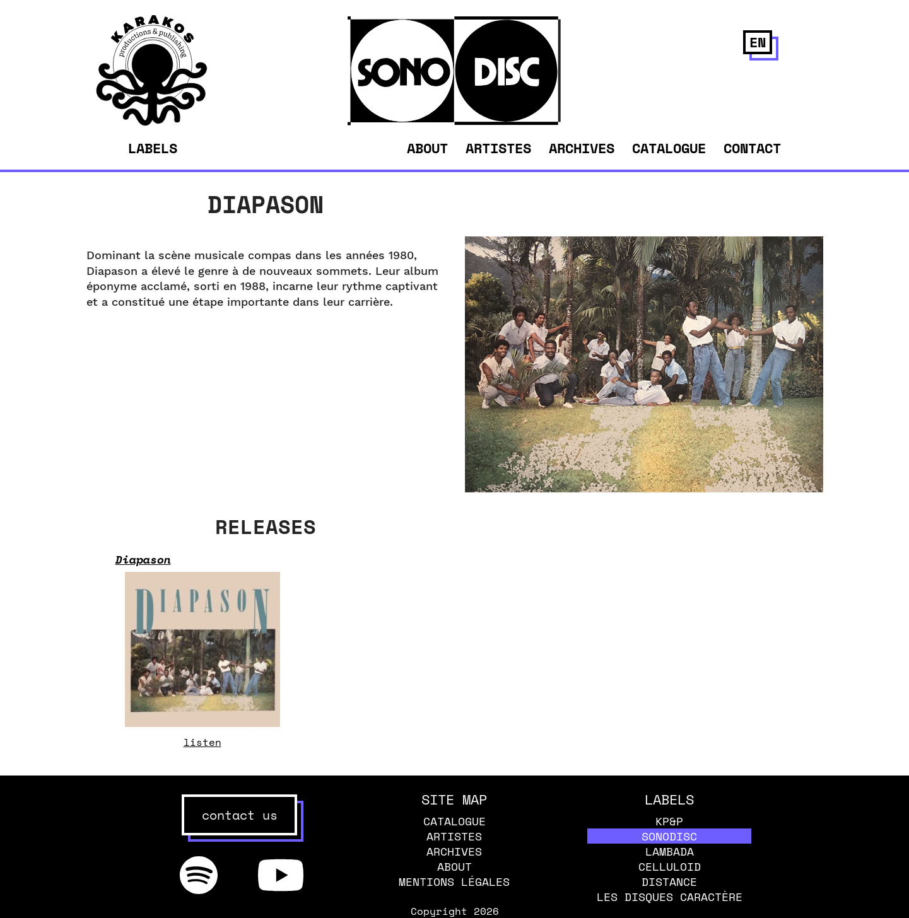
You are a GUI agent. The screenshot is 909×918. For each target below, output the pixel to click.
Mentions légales (454, 881)
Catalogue (669, 147)
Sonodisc (669, 836)
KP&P (669, 821)
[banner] (152, 122)
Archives (581, 147)
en (757, 42)
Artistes (498, 147)
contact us (240, 815)
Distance (669, 881)
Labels (152, 148)
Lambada (669, 851)
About (427, 147)
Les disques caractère (669, 896)
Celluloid (669, 866)
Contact (752, 147)
